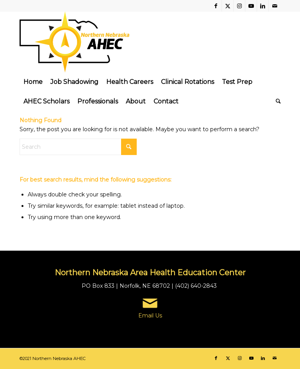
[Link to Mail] (274, 6)
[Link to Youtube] (251, 6)
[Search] (276, 101)
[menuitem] (33, 82)
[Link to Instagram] (239, 6)
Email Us (150, 315)
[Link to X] (227, 6)
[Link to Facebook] (215, 6)
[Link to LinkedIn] (262, 6)
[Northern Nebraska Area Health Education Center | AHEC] (74, 42)
